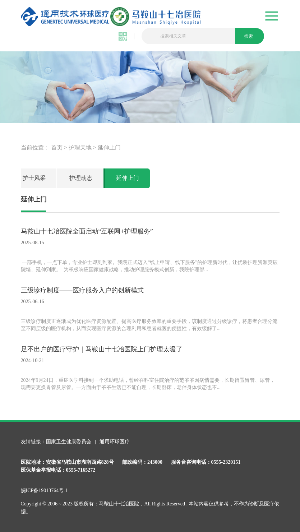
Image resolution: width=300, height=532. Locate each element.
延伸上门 (109, 147)
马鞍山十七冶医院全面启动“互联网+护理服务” (87, 231)
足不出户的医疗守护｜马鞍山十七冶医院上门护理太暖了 (102, 349)
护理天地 (80, 147)
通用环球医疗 (115, 441)
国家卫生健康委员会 (69, 441)
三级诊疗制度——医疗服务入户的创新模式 (82, 290)
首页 (57, 147)
